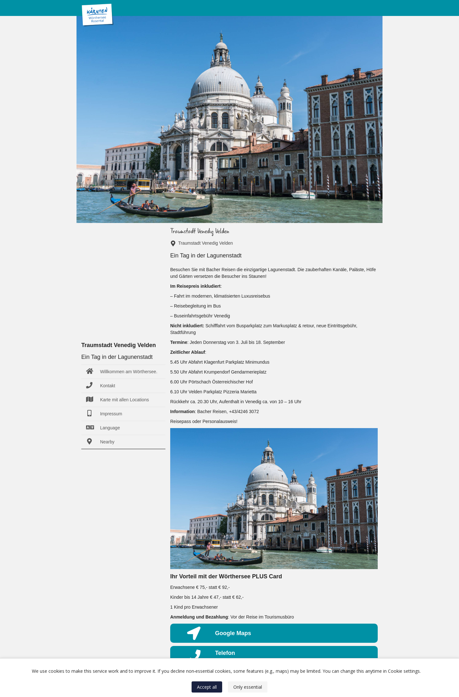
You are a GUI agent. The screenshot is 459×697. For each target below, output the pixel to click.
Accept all (207, 687)
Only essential (247, 687)
